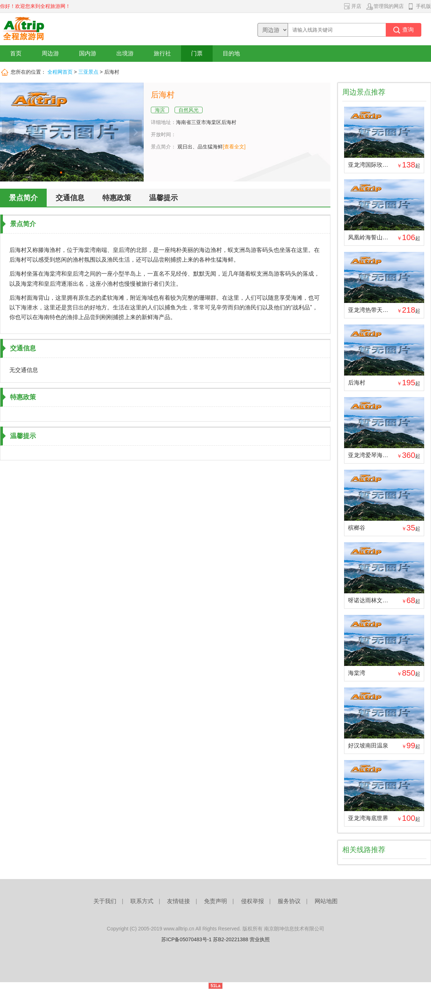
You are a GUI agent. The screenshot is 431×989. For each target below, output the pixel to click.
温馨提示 (163, 198)
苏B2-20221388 (230, 939)
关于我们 (104, 901)
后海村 (356, 383)
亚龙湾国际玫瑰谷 (371, 165)
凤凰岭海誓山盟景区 (374, 237)
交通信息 (70, 198)
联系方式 (141, 901)
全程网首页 (60, 72)
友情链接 (178, 901)
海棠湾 (356, 673)
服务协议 (289, 901)
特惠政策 (116, 198)
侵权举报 (252, 901)
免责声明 (215, 901)
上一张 (8, 132)
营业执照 (260, 939)
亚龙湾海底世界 (368, 818)
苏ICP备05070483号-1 (186, 939)
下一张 (135, 132)
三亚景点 (88, 72)
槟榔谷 (356, 528)
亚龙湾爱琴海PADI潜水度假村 (386, 455)
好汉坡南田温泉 (368, 745)
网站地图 (326, 901)
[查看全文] (234, 147)
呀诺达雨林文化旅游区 (376, 600)
